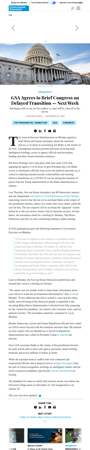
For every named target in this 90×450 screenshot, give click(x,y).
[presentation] (12, 429)
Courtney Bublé (34, 103)
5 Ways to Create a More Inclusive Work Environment (45, 403)
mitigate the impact (63, 349)
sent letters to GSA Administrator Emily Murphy (54, 182)
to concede (62, 321)
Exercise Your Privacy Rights (71, 3)
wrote (72, 280)
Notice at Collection (19, 3)
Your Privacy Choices (43, 3)
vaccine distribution (61, 357)
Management (45, 78)
